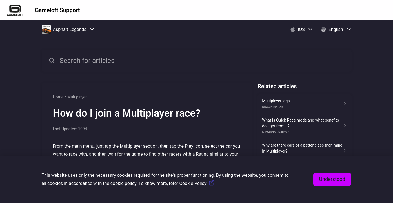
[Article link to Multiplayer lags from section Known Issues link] (304, 103)
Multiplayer (77, 97)
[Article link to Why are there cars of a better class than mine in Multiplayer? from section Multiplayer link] (304, 151)
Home (58, 97)
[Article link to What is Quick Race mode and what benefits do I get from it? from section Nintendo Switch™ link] (304, 125)
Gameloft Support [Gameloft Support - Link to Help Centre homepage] (57, 10)
